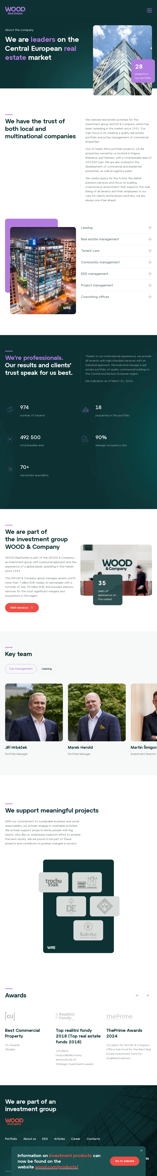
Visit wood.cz (22, 608)
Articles (59, 1138)
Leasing (47, 668)
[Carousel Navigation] (129, 995)
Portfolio (11, 1138)
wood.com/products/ (56, 1166)
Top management (21, 668)
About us (29, 1138)
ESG (45, 1138)
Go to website (124, 1161)
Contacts (93, 1138)
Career (75, 1138)
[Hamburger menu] (149, 10)
